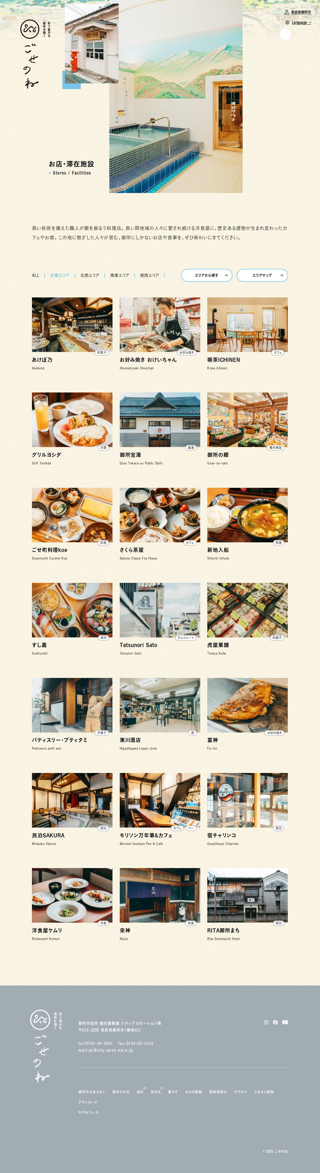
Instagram (279, 113)
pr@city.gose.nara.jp (111, 1050)
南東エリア (119, 275)
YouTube (278, 128)
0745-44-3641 (99, 1043)
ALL (35, 275)
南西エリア (149, 275)
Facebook (279, 120)
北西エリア (89, 275)
